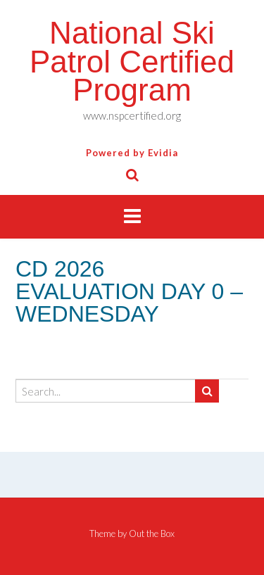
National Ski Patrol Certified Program (132, 61)
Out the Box (152, 533)
